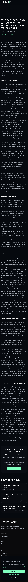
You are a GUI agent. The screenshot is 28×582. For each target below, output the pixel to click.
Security (3, 550)
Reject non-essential (14, 574)
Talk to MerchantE (14, 468)
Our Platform (4, 536)
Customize (14, 578)
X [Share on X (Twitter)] (12, 34)
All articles (4, 13)
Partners (3, 539)
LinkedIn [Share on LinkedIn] (5, 34)
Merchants (3, 541)
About (2, 544)
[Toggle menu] (25, 2)
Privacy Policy (4, 553)
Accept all (14, 571)
